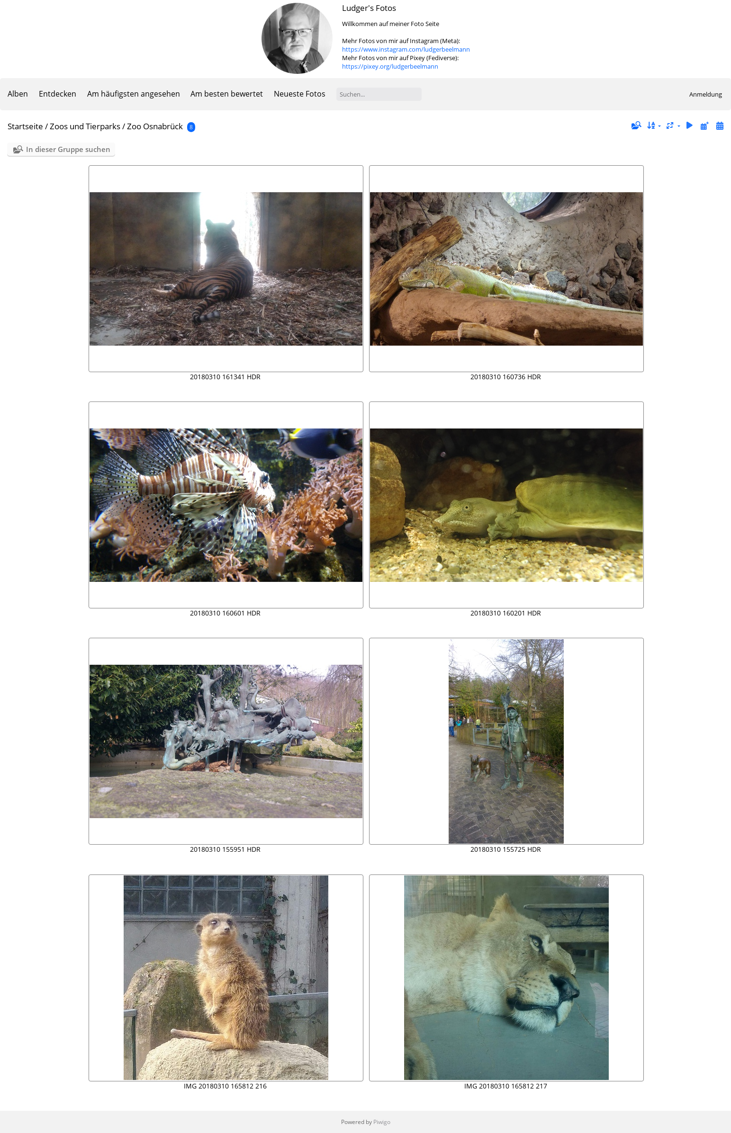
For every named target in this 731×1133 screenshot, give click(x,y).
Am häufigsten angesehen (133, 94)
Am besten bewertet (226, 94)
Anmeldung (705, 94)
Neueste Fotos (299, 94)
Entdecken (57, 94)
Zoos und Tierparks (85, 126)
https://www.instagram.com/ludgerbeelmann (406, 49)
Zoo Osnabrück (155, 126)
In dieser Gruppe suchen (68, 149)
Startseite (25, 126)
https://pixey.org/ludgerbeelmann (390, 66)
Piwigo (381, 1122)
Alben (18, 94)
